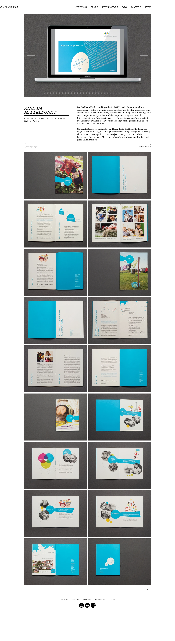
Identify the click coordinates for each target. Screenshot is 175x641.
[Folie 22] (107, 92)
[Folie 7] (59, 92)
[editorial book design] (93, 605)
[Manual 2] (47, 92)
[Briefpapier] (50, 92)
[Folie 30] (131, 92)
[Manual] (44, 93)
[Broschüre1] (56, 92)
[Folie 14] (80, 92)
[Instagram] (81, 605)
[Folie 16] (89, 92)
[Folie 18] (95, 92)
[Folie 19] (98, 92)
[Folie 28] (125, 92)
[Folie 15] (86, 92)
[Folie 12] (74, 92)
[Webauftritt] (53, 92)
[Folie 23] (110, 92)
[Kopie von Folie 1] (65, 92)
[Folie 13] (77, 92)
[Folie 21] (104, 92)
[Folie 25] (116, 92)
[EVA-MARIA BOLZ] (9, 7)
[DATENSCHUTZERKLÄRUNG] (105, 600)
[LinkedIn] (87, 605)
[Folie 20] (101, 92)
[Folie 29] (128, 92)
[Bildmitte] (71, 92)
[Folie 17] (83, 92)
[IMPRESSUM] (86, 600)
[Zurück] (31, 55)
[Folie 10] (62, 92)
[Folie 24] (113, 92)
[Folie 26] (119, 92)
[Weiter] (144, 55)
